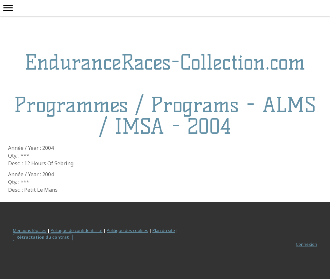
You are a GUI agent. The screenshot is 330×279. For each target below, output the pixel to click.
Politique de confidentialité (76, 230)
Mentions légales (29, 230)
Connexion (306, 244)
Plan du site (163, 230)
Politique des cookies (127, 230)
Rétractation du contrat (42, 237)
